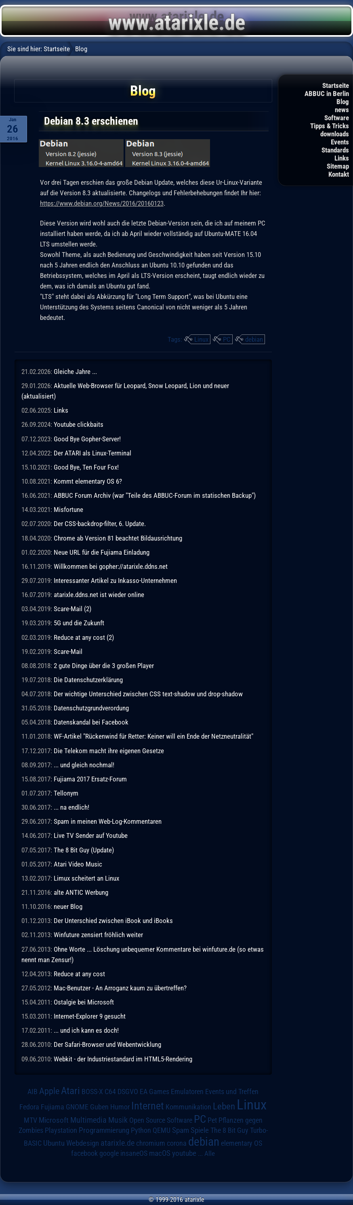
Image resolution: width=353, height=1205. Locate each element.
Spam (180, 1130)
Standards (335, 150)
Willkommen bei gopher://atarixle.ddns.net (111, 566)
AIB (32, 1092)
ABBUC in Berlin (327, 94)
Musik (118, 1120)
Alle (209, 1153)
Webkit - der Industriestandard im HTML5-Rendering (123, 1059)
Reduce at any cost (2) (84, 637)
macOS (159, 1153)
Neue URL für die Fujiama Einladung (101, 552)
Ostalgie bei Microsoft (84, 1002)
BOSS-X (92, 1092)
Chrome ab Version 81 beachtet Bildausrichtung (118, 538)
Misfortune (68, 509)
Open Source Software (160, 1120)
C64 (110, 1092)
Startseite (335, 85)
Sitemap (338, 166)
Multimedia (88, 1120)
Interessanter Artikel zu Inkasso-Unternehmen (115, 580)
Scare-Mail (68, 651)
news (342, 110)
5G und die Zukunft (79, 623)
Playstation (61, 1130)
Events (340, 142)
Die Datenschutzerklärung (88, 680)
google (109, 1153)
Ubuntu (54, 1143)
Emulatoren (187, 1091)
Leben (224, 1106)
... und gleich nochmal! (84, 765)
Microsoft (54, 1120)
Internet (147, 1106)
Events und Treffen (231, 1092)
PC (227, 339)
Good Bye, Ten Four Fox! (86, 467)
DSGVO (128, 1092)
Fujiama (52, 1107)
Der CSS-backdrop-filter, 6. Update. (100, 524)
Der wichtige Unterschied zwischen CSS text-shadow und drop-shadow (148, 694)
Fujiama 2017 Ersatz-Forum (90, 779)
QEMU (161, 1130)
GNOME (77, 1107)
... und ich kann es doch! (86, 1030)
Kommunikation (188, 1107)
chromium (150, 1143)
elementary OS (241, 1143)
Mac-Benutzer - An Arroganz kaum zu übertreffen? (120, 988)
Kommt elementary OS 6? (88, 481)
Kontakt (338, 174)
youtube (184, 1153)
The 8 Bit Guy (229, 1130)
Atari (70, 1090)
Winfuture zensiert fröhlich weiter (98, 935)
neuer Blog (68, 906)
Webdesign (82, 1143)
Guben (99, 1107)
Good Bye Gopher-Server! (87, 439)
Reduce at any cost (79, 974)
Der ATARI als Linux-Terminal (92, 453)
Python (141, 1130)
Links (341, 158)
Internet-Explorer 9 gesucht (90, 1016)
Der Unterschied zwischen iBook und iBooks (113, 921)
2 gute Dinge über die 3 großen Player (104, 666)
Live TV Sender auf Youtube (91, 835)
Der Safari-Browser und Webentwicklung (107, 1044)
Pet (212, 1120)
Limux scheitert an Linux (86, 878)
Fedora (29, 1107)
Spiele (200, 1130)
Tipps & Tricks (329, 126)
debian (254, 339)
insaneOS (133, 1153)
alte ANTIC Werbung (81, 892)
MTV (30, 1120)
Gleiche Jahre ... (75, 372)
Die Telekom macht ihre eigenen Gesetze (109, 751)
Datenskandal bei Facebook (91, 722)
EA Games (154, 1092)
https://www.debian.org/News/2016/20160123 (102, 203)
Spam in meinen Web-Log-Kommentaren (108, 821)
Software (336, 118)
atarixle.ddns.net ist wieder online (99, 595)
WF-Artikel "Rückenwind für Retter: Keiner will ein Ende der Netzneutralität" (153, 736)
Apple (49, 1091)
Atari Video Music (78, 864)
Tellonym (66, 793)
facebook (84, 1153)
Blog (342, 102)
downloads (334, 134)
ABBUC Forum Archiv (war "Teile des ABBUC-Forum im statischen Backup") (155, 495)
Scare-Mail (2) (72, 609)
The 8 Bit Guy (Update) (84, 850)
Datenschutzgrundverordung (91, 708)
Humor (120, 1107)
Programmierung (104, 1130)
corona (177, 1143)
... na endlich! (71, 807)
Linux (201, 339)
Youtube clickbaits (78, 424)
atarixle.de (117, 1143)
